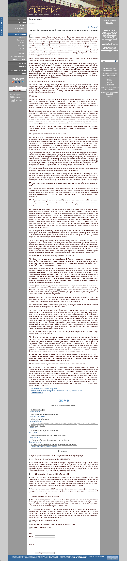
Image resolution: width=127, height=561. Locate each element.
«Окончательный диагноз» (40, 419)
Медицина (32, 23)
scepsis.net (91, 556)
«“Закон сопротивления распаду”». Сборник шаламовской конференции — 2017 (109, 49)
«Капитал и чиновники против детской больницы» (48, 435)
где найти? (21, 31)
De (117, 1)
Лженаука (109, 96)
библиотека (20, 34)
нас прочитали (20, 28)
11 (59, 290)
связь (23, 74)
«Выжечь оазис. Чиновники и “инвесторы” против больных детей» (54, 445)
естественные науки (18, 56)
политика (22, 37)
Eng (114, 1)
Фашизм (109, 82)
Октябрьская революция (109, 73)
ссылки (22, 67)
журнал (22, 22)
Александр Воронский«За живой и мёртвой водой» (109, 43)
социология (21, 51)
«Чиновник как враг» (38, 410)
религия (22, 43)
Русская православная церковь (109, 87)
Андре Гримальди (92, 27)
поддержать (1, 26)
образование (20, 40)
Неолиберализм (109, 84)
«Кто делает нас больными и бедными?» (45, 414)
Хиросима (109, 23)
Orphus (12, 96)
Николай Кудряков (35, 421)
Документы (33, 428)
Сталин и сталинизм (109, 89)
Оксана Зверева (34, 412)
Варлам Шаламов (109, 20)
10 (62, 200)
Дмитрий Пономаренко (37, 416)
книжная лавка (18, 70)
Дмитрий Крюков (35, 442)
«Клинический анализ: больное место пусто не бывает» (50, 440)
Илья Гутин (33, 432)
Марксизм (109, 79)
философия (21, 45)
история (22, 48)
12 (36, 318)
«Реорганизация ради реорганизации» (44, 430)
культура (22, 54)
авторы (22, 63)
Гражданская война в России (109, 70)
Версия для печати (35, 19)
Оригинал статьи (37, 393)
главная (22, 19)
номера (22, 25)
